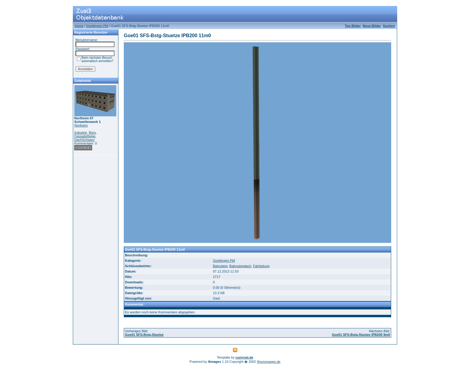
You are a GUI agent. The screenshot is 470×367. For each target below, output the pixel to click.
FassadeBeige (84, 136)
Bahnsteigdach (240, 266)
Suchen (389, 26)
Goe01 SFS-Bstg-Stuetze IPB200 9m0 (361, 334)
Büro (92, 132)
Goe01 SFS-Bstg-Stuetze (144, 334)
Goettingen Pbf (97, 26)
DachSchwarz (84, 140)
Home (79, 26)
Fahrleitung (261, 266)
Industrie (80, 132)
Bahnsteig (220, 266)
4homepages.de (269, 361)
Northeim (81, 125)
